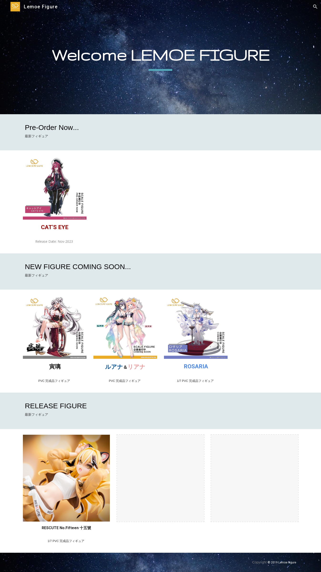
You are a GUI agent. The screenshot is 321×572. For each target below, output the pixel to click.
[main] (160, 57)
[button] (315, 6)
